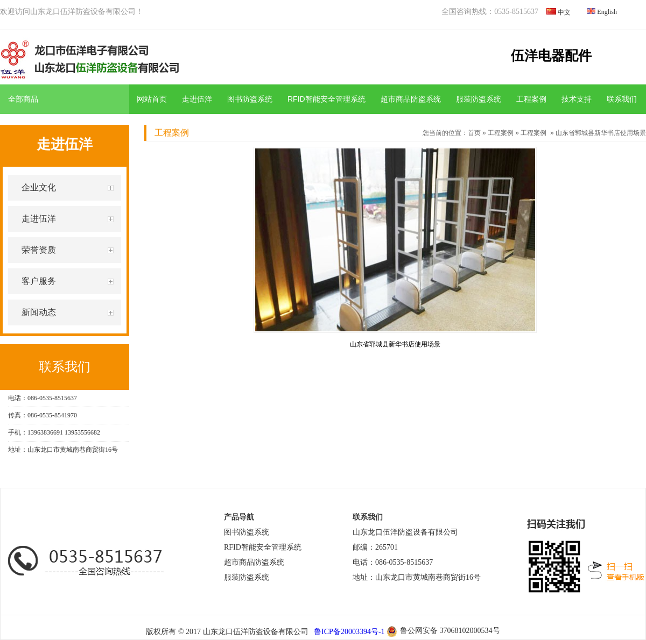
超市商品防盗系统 (411, 99)
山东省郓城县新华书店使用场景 (601, 133)
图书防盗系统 (249, 99)
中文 (564, 12)
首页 (474, 133)
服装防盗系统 (478, 99)
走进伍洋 (197, 99)
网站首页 (152, 99)
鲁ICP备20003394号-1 (348, 632)
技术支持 (576, 99)
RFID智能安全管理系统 (326, 99)
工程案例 (531, 99)
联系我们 (622, 99)
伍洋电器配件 (551, 55)
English (607, 12)
